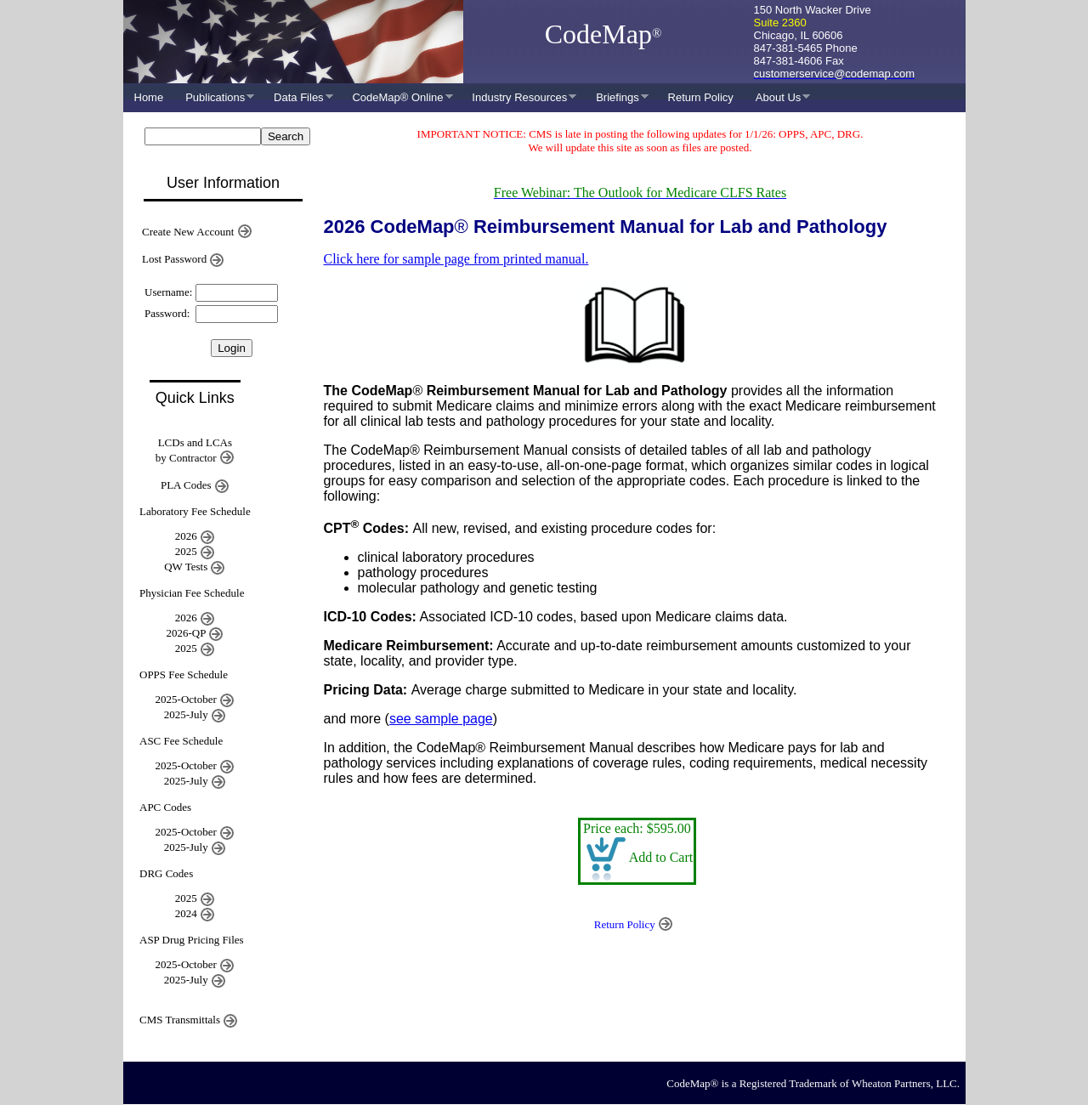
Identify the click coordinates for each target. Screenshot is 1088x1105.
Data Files (298, 98)
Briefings (617, 98)
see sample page (441, 718)
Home (149, 97)
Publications (214, 98)
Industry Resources (518, 98)
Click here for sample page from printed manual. (456, 259)
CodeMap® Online (396, 98)
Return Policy (701, 97)
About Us (778, 98)
